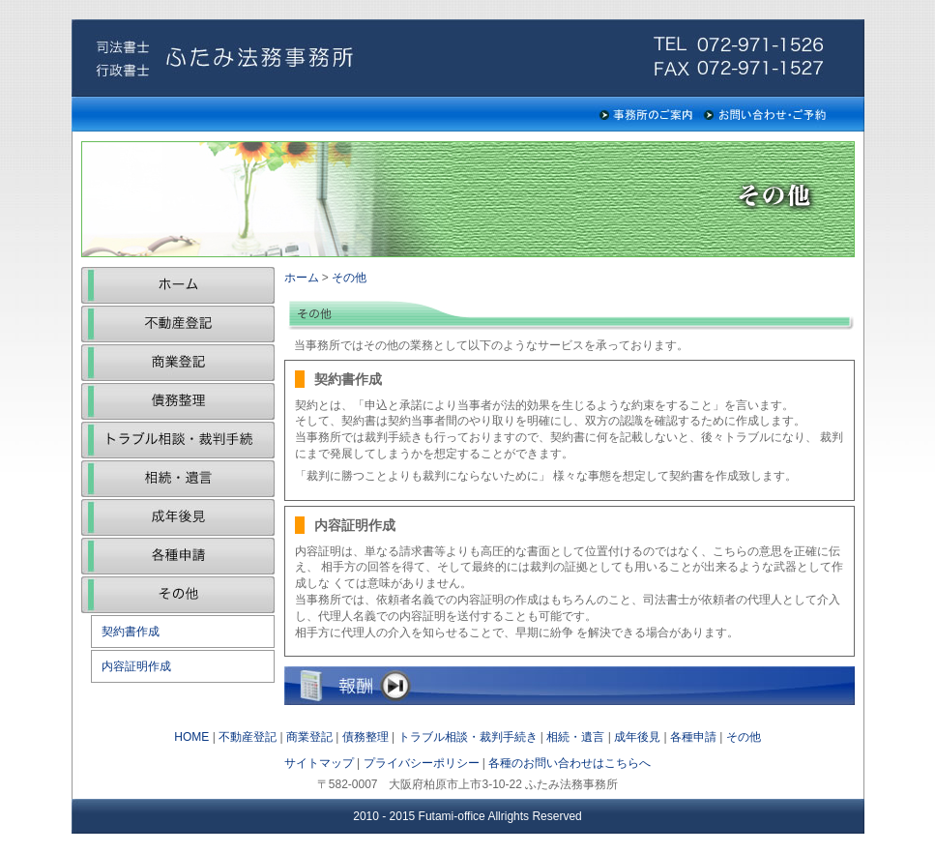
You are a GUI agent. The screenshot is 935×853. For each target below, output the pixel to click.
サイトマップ (319, 763)
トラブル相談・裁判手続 (178, 440)
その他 (178, 594)
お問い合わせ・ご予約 (765, 114)
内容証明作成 (136, 666)
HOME (191, 737)
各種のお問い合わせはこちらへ (569, 763)
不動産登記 (178, 324)
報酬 (569, 685)
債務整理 (178, 401)
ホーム (178, 285)
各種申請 (178, 556)
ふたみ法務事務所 (217, 58)
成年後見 (178, 517)
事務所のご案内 (646, 114)
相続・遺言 (178, 478)
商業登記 (178, 362)
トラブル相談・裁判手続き (468, 737)
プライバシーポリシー (422, 763)
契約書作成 (131, 631)
